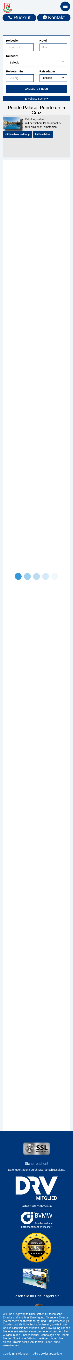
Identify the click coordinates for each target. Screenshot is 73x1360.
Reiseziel (12, 40)
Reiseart (12, 55)
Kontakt (54, 17)
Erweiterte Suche (36, 98)
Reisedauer (47, 71)
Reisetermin (14, 71)
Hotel (43, 40)
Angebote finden (36, 89)
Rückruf (19, 17)
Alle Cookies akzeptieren (48, 1353)
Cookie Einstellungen (16, 1353)
